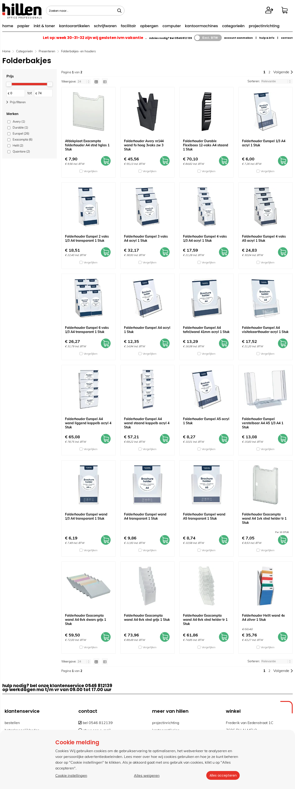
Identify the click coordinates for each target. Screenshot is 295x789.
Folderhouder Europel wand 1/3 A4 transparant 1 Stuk (86, 516)
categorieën (233, 26)
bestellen (12, 722)
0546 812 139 (183, 38)
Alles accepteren (222, 775)
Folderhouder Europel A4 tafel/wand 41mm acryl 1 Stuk (206, 330)
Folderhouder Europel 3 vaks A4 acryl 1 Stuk (146, 238)
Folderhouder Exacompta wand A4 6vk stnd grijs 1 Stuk (147, 617)
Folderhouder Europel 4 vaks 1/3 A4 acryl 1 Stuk (205, 238)
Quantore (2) (21, 151)
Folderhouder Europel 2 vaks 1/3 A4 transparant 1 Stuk (87, 238)
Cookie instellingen (71, 775)
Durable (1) (20, 127)
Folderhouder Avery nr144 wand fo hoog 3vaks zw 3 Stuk (144, 145)
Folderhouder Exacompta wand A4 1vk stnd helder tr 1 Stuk (264, 518)
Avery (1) (19, 121)
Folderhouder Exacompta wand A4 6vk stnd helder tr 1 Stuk (205, 619)
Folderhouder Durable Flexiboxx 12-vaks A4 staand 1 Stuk (205, 145)
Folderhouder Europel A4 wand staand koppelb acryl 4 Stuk (146, 423)
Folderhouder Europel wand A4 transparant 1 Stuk (145, 516)
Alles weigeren (146, 775)
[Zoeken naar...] (119, 10)
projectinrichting (264, 26)
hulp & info (266, 38)
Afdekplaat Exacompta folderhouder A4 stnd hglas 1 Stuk (87, 145)
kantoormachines (201, 26)
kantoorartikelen (74, 26)
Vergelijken (90, 171)
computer (171, 26)
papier (23, 26)
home (7, 26)
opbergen (149, 26)
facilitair (128, 26)
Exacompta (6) (22, 139)
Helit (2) (18, 145)
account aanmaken (238, 38)
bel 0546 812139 (95, 722)
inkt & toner (44, 26)
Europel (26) (21, 133)
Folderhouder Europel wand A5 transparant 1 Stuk (204, 516)
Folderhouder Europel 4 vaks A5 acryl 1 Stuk (264, 238)
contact (287, 38)
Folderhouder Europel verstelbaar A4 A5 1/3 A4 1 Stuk (262, 423)
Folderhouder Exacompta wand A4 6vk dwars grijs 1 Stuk (85, 619)
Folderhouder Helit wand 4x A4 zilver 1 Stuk (263, 617)
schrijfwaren (105, 26)
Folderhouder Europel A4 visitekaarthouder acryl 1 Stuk (265, 330)
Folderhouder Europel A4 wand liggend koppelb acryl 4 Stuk (88, 423)
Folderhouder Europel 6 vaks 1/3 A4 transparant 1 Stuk (87, 330)
